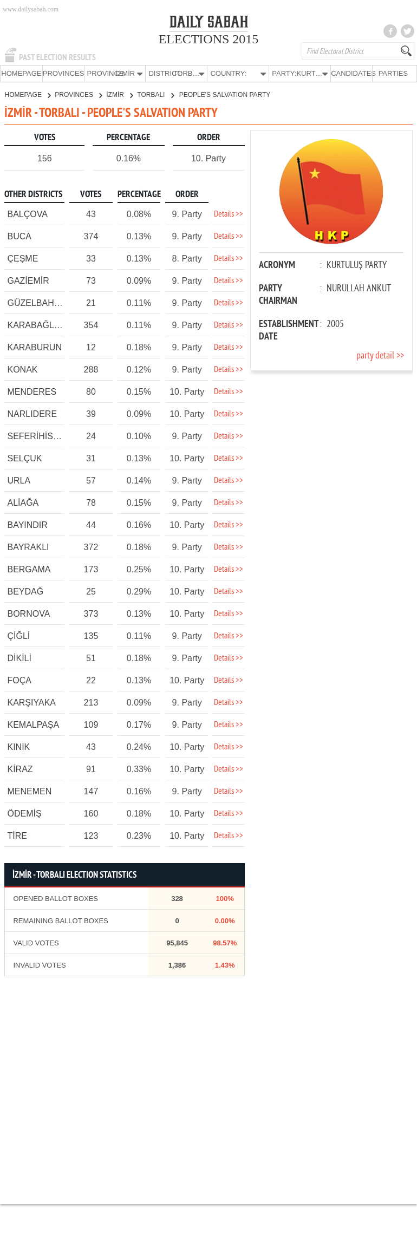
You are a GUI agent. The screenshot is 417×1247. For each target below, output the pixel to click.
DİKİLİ (19, 657)
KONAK (22, 369)
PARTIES (393, 73)
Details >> (228, 213)
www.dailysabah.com (30, 9)
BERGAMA (28, 568)
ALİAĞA (22, 502)
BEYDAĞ (25, 591)
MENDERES (31, 391)
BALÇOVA (27, 213)
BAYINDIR (27, 524)
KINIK (18, 746)
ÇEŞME (22, 258)
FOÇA (19, 679)
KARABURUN (34, 346)
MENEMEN (29, 790)
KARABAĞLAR (36, 324)
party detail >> (380, 355)
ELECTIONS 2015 (209, 39)
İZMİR (119, 94)
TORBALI (155, 94)
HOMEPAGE (21, 73)
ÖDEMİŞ (24, 813)
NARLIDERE (32, 413)
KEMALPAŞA (33, 724)
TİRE (17, 835)
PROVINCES (63, 73)
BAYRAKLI (28, 546)
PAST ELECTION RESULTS (57, 57)
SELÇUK (24, 457)
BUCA (19, 235)
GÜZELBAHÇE (36, 302)
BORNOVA (28, 613)
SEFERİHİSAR (36, 435)
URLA (18, 480)
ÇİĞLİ (18, 635)
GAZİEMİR (28, 280)
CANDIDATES (351, 73)
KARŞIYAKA (31, 702)
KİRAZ (19, 768)
